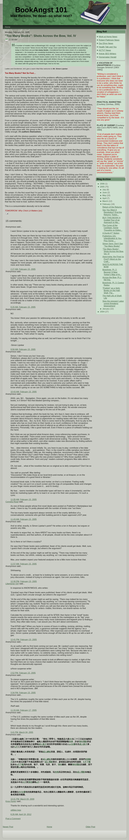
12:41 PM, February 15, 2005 (24, 640)
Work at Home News (108, 37)
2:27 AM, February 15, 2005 (23, 269)
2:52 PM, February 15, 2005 (23, 673)
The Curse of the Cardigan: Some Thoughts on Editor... (112, 227)
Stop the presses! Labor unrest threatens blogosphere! (113, 303)
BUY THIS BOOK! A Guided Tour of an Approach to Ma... (111, 220)
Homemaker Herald (107, 57)
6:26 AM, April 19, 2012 (21, 814)
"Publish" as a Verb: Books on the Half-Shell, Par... (111, 290)
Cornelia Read (12, 502)
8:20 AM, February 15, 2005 (23, 307)
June (104, 192)
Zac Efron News (106, 43)
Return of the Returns (112, 207)
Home (49, 827)
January (106, 309)
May (104, 195)
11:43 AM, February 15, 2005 (24, 519)
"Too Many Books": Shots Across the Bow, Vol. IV (40, 35)
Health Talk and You (108, 47)
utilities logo (16, 810)
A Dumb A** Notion (110, 233)
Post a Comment (13, 819)
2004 (102, 312)
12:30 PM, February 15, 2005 (24, 581)
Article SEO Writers (107, 54)
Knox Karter (11, 801)
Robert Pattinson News (109, 40)
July (104, 190)
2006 (102, 184)
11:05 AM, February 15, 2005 (24, 499)
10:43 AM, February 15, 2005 (24, 392)
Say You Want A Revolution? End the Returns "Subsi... (112, 212)
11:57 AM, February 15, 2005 (24, 564)
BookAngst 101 (41, 10)
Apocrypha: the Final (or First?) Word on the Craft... (113, 259)
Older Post (90, 827)
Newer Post (8, 827)
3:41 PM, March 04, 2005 (22, 732)
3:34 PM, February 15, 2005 (23, 693)
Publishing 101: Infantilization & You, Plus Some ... (112, 238)
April (104, 198)
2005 (102, 187)
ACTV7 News (105, 50)
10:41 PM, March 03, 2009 (22, 799)
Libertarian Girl (12, 584)
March (105, 201)
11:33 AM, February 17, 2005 (24, 710)
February (106, 204)
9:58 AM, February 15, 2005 (23, 349)
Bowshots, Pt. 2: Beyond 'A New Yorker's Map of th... (111, 272)
